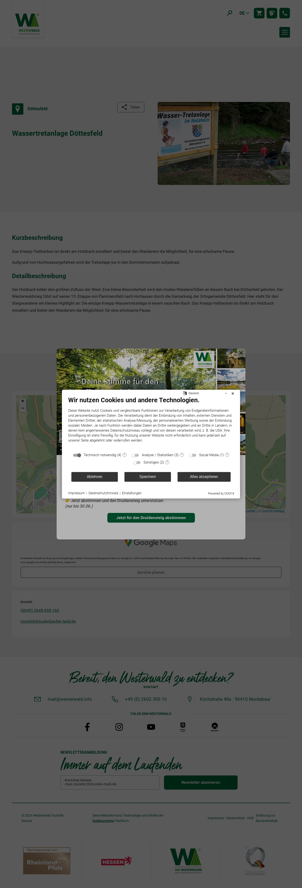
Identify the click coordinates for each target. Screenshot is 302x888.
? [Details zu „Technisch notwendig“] (124, 454)
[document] (151, 423)
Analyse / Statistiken (157, 455)
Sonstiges (151, 462)
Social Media (209, 455)
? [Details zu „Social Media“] (227, 454)
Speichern (147, 476)
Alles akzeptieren (204, 476)
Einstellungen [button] (132, 493)
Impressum (76, 493)
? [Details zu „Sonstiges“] (167, 462)
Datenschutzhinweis (103, 493)
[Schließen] (232, 393)
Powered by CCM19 (221, 493)
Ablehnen (94, 476)
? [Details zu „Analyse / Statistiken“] (182, 454)
